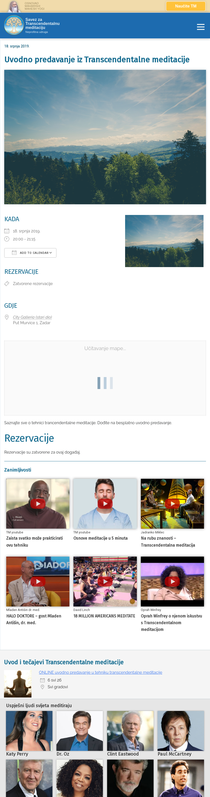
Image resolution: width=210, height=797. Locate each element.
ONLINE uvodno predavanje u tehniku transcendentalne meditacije (100, 672)
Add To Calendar (30, 252)
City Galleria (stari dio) (32, 317)
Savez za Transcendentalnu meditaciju (42, 24)
